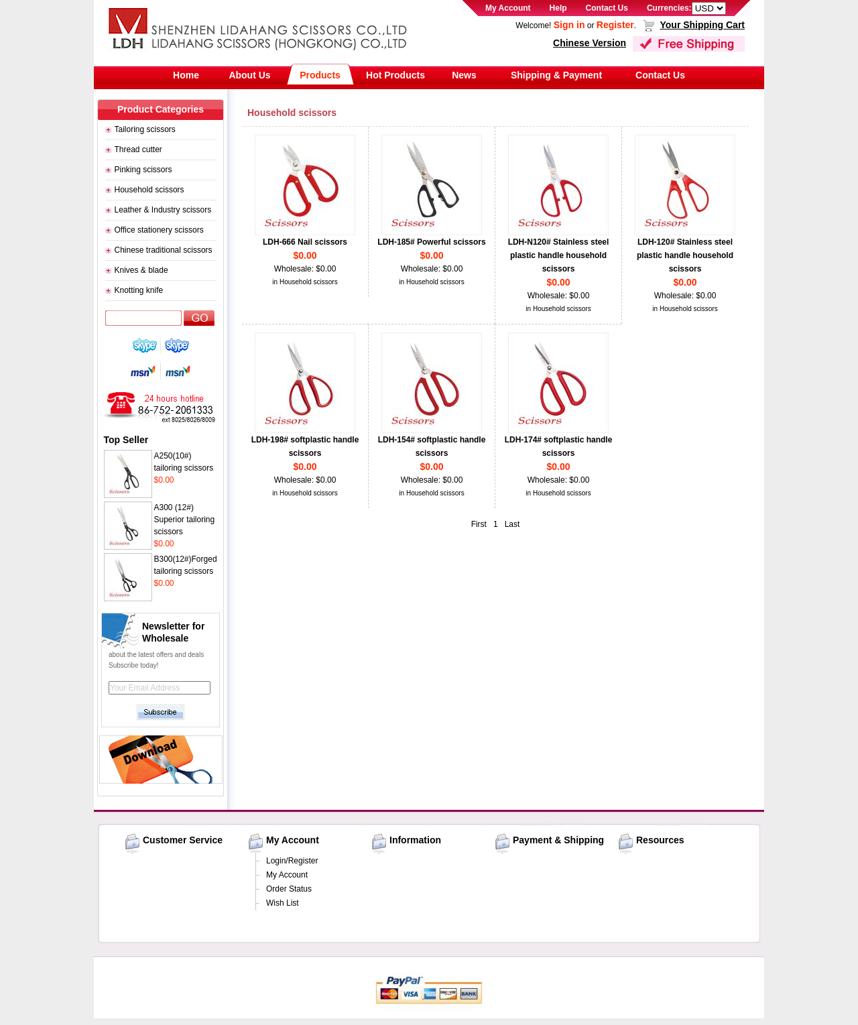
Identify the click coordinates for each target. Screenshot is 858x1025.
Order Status (289, 889)
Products (320, 75)
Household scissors (149, 189)
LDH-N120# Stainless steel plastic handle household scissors (558, 255)
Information (415, 840)
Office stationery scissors (159, 230)
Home (186, 75)
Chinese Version (589, 43)
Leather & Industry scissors (163, 210)
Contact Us (607, 8)
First (479, 524)
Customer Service (183, 840)
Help (558, 8)
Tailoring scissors (145, 129)
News (464, 75)
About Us (249, 75)
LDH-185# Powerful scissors (431, 242)
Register (615, 24)
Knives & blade (141, 270)
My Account (508, 8)
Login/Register (292, 860)
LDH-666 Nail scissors (305, 242)
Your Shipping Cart (702, 24)
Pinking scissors (143, 169)
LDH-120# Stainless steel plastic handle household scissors (685, 255)
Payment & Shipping (558, 840)
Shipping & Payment (556, 75)
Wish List (282, 903)
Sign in (569, 24)
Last (512, 524)
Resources (660, 840)
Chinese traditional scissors (163, 250)
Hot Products (395, 75)
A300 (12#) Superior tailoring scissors (184, 519)
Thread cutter (138, 149)
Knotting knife (139, 290)
